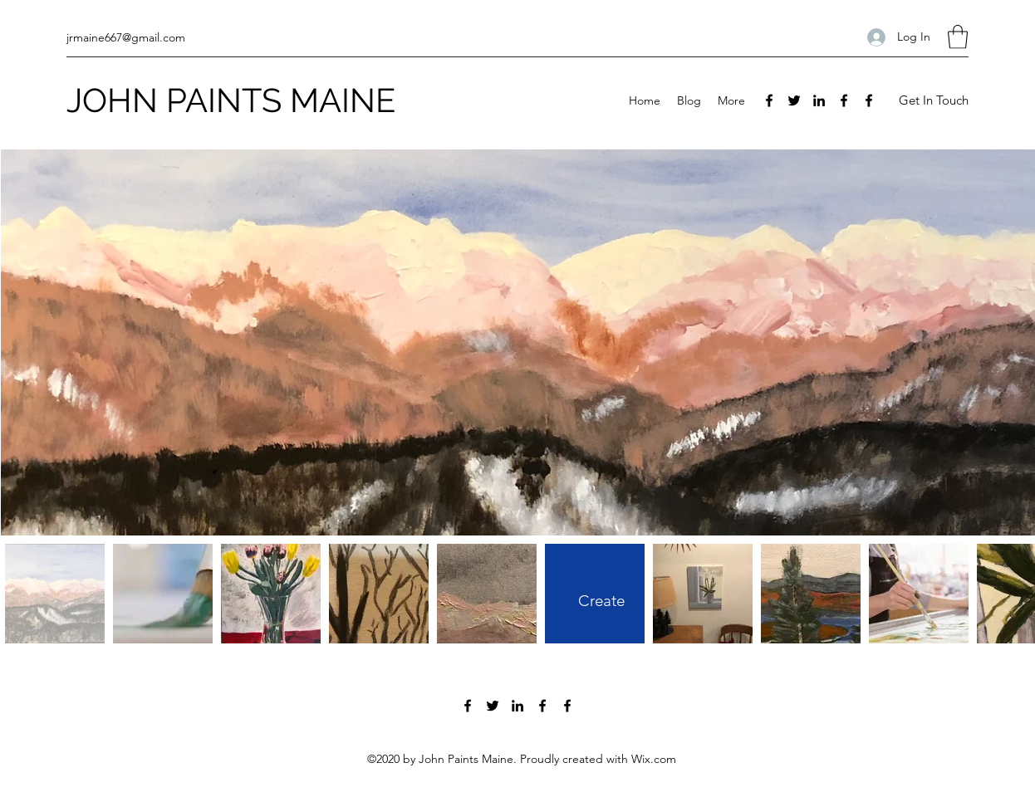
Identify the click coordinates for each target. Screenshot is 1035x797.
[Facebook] (769, 100)
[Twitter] (794, 100)
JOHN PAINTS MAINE (230, 100)
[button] (958, 37)
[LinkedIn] (819, 100)
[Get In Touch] (933, 101)
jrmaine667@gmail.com (125, 37)
